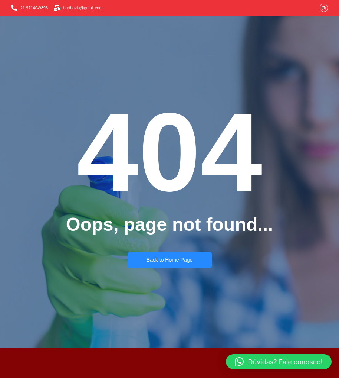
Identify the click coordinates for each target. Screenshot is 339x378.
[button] (279, 361)
